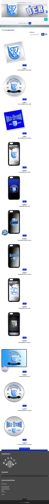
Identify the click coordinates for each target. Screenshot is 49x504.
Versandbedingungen (5, 486)
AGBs (2, 490)
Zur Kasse (29, 2)
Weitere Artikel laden (24, 448)
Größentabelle (4, 483)
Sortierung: (31, 32)
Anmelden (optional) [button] (21, 2)
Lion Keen (27, 502)
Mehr (24, 65)
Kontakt (2, 494)
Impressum (3, 491)
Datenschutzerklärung (5, 489)
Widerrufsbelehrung (5, 487)
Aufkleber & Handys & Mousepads (16, 26)
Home (2, 26)
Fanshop (6, 26)
